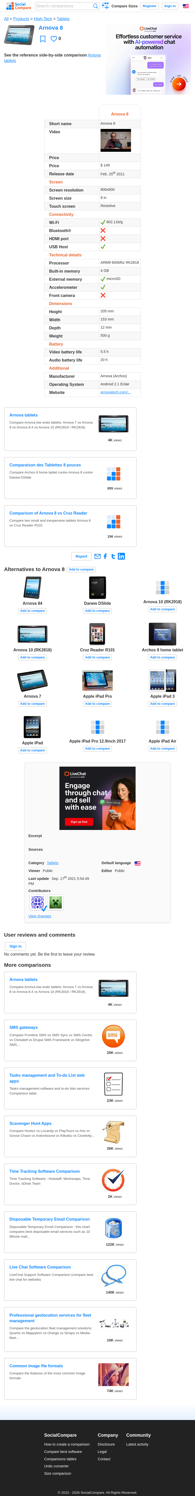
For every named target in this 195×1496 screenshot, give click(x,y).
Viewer (34, 871)
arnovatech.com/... (116, 392)
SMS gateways (23, 1027)
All (6, 19)
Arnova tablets (23, 415)
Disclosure (106, 1444)
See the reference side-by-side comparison (45, 55)
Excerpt (35, 836)
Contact (104, 1459)
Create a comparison (105, 6)
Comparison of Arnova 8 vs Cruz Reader (48, 513)
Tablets (63, 19)
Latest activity (137, 1444)
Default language (116, 863)
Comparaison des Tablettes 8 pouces (45, 465)
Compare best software (63, 1452)
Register (149, 6)
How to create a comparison (67, 1444)
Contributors (39, 891)
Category (36, 863)
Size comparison (57, 1473)
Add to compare (81, 569)
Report (81, 556)
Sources (35, 849)
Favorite (42, 38)
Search (95, 6)
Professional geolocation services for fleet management (50, 1318)
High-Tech (43, 19)
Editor (107, 871)
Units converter (56, 1466)
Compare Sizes (124, 6)
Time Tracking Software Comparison (44, 1171)
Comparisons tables (60, 1459)
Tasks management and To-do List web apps (47, 1078)
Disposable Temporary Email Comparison (49, 1219)
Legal (102, 1452)
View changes (39, 916)
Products (21, 19)
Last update (38, 879)
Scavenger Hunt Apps (30, 1123)
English (186, 6)
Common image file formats (36, 1366)
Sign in (170, 6)
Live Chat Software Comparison (40, 1267)
